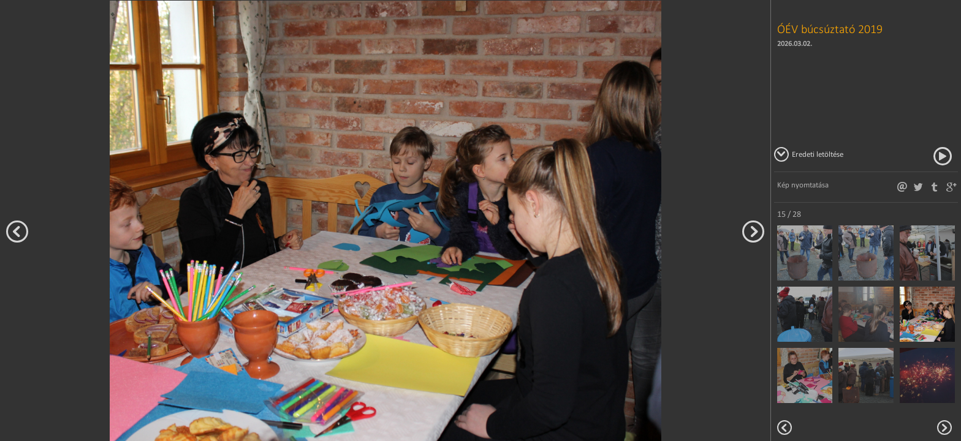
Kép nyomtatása (803, 184)
